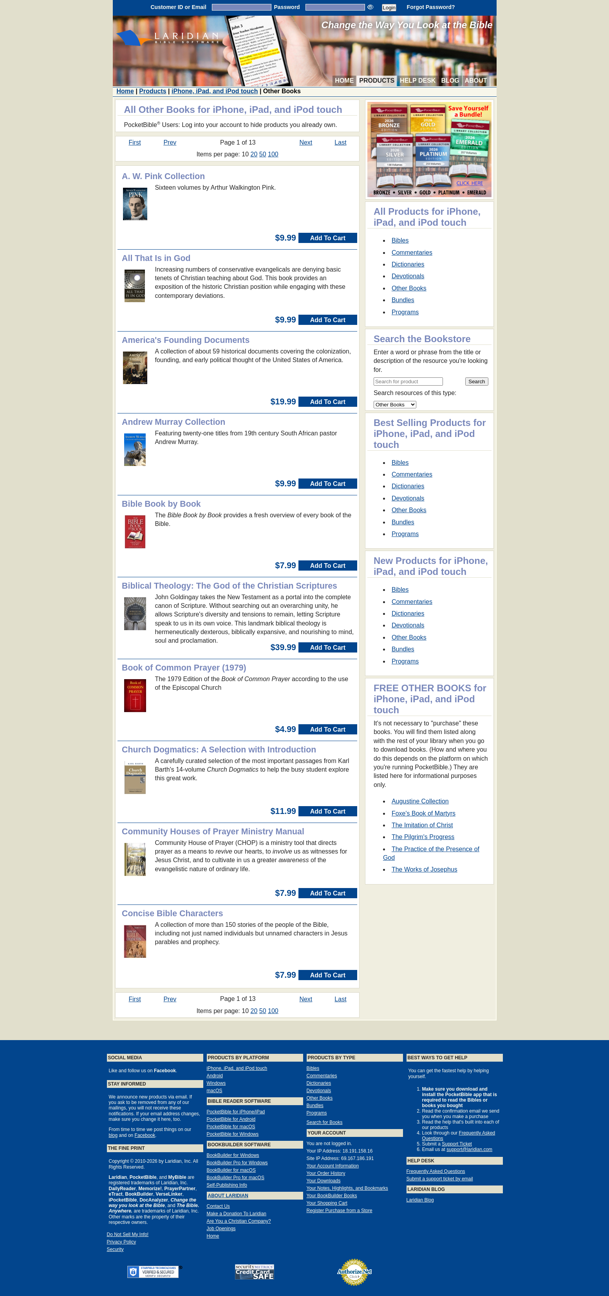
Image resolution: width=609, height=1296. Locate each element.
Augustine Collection (420, 801)
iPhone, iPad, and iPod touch (215, 91)
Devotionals (408, 276)
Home (344, 80)
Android (215, 1075)
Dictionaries (408, 264)
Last (340, 142)
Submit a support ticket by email (440, 1179)
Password (287, 7)
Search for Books (325, 1122)
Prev (169, 142)
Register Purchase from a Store (339, 1210)
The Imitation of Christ (422, 825)
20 (254, 154)
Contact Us (218, 1206)
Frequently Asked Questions (436, 1171)
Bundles (403, 300)
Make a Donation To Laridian (237, 1213)
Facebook (145, 1135)
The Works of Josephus (424, 869)
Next (305, 142)
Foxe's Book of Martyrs (423, 813)
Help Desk (418, 80)
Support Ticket (457, 1144)
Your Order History (326, 1173)
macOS (214, 1090)
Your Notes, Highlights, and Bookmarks (347, 1188)
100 (273, 154)
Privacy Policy (121, 1242)
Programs (405, 312)
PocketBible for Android (231, 1119)
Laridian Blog (420, 1200)
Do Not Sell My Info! (128, 1234)
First (135, 142)
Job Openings (221, 1228)
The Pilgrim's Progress (423, 837)
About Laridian (228, 1195)
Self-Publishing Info (227, 1185)
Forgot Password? (431, 7)
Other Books (409, 288)
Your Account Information (333, 1166)
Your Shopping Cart (327, 1203)
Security (115, 1249)
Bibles (400, 240)
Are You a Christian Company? (239, 1221)
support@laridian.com (469, 1149)
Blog (450, 80)
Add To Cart (327, 238)
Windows (216, 1083)
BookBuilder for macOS (231, 1170)
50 (262, 154)
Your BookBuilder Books (332, 1195)
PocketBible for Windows (233, 1134)
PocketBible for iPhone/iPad (236, 1112)
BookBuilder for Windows (233, 1155)
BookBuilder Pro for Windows (237, 1162)
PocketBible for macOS (231, 1126)
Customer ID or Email (178, 7)
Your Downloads (324, 1181)
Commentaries (412, 252)
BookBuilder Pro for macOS (235, 1177)
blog (113, 1135)
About (476, 80)
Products (376, 80)
